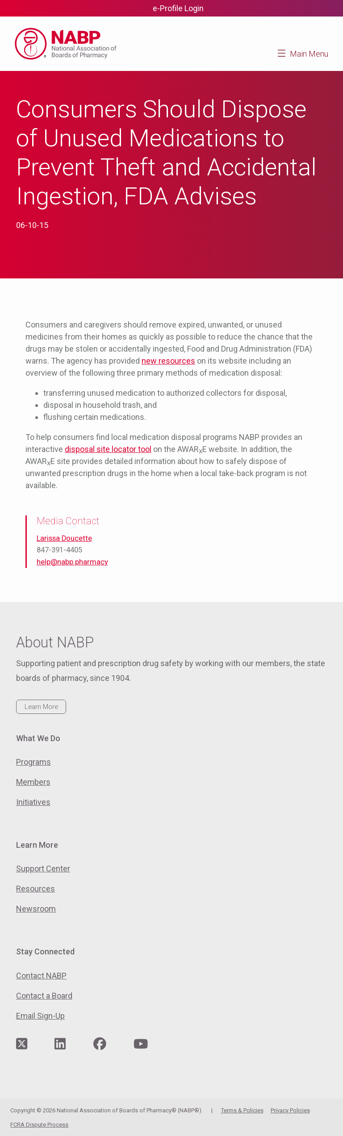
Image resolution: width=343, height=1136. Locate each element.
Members (33, 782)
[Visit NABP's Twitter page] (21, 1044)
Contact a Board (44, 995)
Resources (35, 888)
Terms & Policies (242, 1110)
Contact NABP (41, 975)
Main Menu (309, 53)
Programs (33, 762)
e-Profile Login (178, 8)
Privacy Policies (290, 1110)
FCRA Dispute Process (39, 1124)
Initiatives (33, 802)
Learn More (41, 707)
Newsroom (36, 908)
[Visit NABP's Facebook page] (99, 1044)
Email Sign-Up (40, 1015)
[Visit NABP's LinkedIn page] (60, 1044)
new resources (168, 360)
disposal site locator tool (108, 449)
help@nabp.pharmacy (72, 562)
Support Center (43, 868)
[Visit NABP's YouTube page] (141, 1044)
